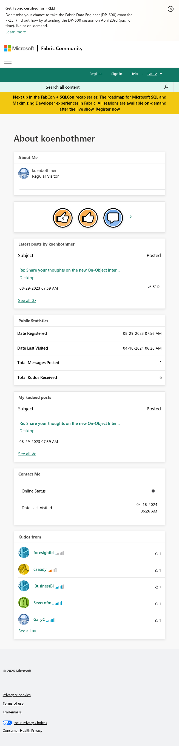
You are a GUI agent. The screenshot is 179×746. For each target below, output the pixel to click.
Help (134, 73)
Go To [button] (152, 73)
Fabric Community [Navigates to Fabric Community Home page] (62, 48)
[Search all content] (107, 87)
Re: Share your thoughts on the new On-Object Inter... (69, 270)
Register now (108, 109)
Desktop (27, 277)
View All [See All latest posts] (27, 300)
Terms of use (13, 703)
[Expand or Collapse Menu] (8, 62)
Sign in (116, 73)
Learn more (15, 31)
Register (96, 73)
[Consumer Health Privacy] (90, 730)
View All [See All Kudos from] (27, 631)
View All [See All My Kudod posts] (27, 454)
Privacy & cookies (17, 694)
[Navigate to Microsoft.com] (19, 48)
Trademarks (12, 712)
